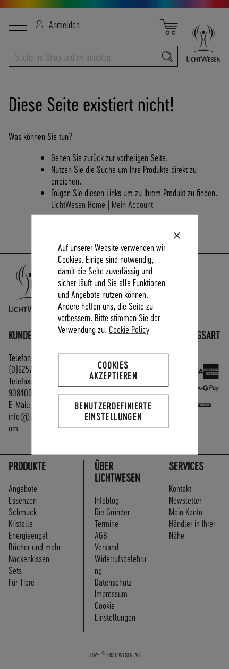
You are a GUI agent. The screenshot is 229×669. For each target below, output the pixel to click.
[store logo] (199, 43)
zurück (94, 157)
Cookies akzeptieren (113, 370)
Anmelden (58, 24)
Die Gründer (112, 511)
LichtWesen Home (78, 204)
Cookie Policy (129, 328)
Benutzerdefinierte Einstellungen (113, 411)
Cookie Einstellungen (115, 610)
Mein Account (132, 204)
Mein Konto (185, 511)
